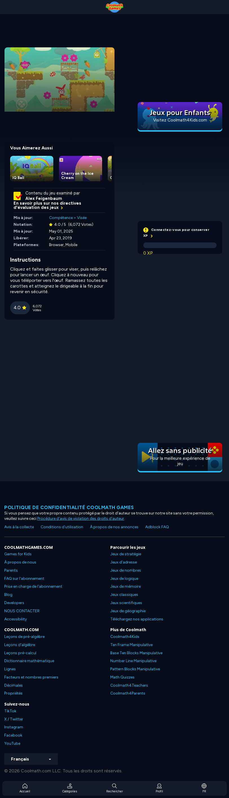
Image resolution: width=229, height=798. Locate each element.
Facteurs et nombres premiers (31, 677)
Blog (8, 594)
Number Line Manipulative (133, 660)
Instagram (13, 727)
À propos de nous (20, 562)
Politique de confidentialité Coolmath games (69, 507)
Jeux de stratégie (125, 554)
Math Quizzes (122, 677)
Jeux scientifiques (126, 602)
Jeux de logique (124, 578)
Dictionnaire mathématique (29, 660)
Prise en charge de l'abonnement (33, 586)
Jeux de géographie (128, 611)
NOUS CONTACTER (21, 611)
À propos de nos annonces (114, 527)
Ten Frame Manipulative (131, 644)
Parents (11, 570)
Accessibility (15, 619)
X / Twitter (13, 719)
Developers (14, 602)
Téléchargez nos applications (136, 619)
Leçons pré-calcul (20, 653)
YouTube (12, 743)
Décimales (13, 685)
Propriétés (13, 693)
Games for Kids (18, 554)
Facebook (13, 735)
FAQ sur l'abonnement (24, 578)
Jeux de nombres (125, 570)
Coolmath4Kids (124, 636)
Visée (82, 217)
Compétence (61, 217)
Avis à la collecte (19, 527)
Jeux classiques (124, 594)
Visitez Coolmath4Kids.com (180, 120)
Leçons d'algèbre (19, 644)
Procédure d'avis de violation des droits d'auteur (80, 518)
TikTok (10, 711)
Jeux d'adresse (123, 562)
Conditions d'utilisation (62, 527)
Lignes (10, 669)
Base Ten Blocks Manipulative (136, 653)
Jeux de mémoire (125, 586)
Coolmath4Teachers (129, 685)
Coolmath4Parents (127, 693)
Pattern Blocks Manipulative (135, 669)
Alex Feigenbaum (43, 198)
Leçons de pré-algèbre (24, 636)
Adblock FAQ (157, 527)
